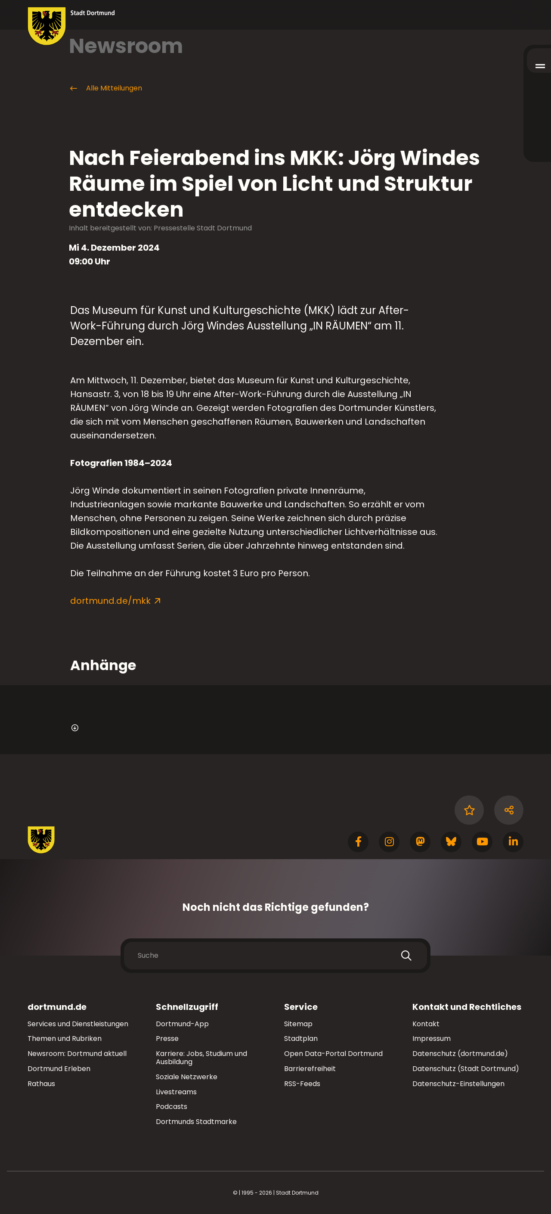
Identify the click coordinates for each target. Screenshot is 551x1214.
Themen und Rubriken (65, 1038)
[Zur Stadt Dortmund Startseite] (71, 26)
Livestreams (176, 1092)
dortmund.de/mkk (110, 601)
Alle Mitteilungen (105, 88)
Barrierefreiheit (310, 1069)
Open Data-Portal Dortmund (333, 1054)
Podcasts (171, 1107)
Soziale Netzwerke (186, 1077)
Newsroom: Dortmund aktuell (77, 1054)
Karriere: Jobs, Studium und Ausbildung (201, 1058)
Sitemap (298, 1024)
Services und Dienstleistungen (78, 1024)
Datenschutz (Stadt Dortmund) (465, 1069)
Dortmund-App (182, 1024)
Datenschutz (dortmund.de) (460, 1054)
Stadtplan (301, 1038)
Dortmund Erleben (59, 1069)
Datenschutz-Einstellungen (458, 1084)
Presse (167, 1038)
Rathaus (41, 1084)
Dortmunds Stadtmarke (196, 1122)
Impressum (431, 1038)
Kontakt (426, 1024)
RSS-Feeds (302, 1084)
